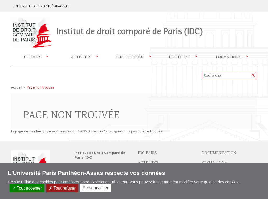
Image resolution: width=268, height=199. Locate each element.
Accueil (16, 87)
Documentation (219, 153)
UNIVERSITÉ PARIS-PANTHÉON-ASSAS (42, 6)
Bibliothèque (130, 57)
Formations (228, 57)
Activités (81, 57)
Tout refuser (62, 188)
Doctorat (179, 57)
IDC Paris (32, 57)
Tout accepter (27, 188)
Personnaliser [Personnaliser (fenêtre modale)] (95, 188)
